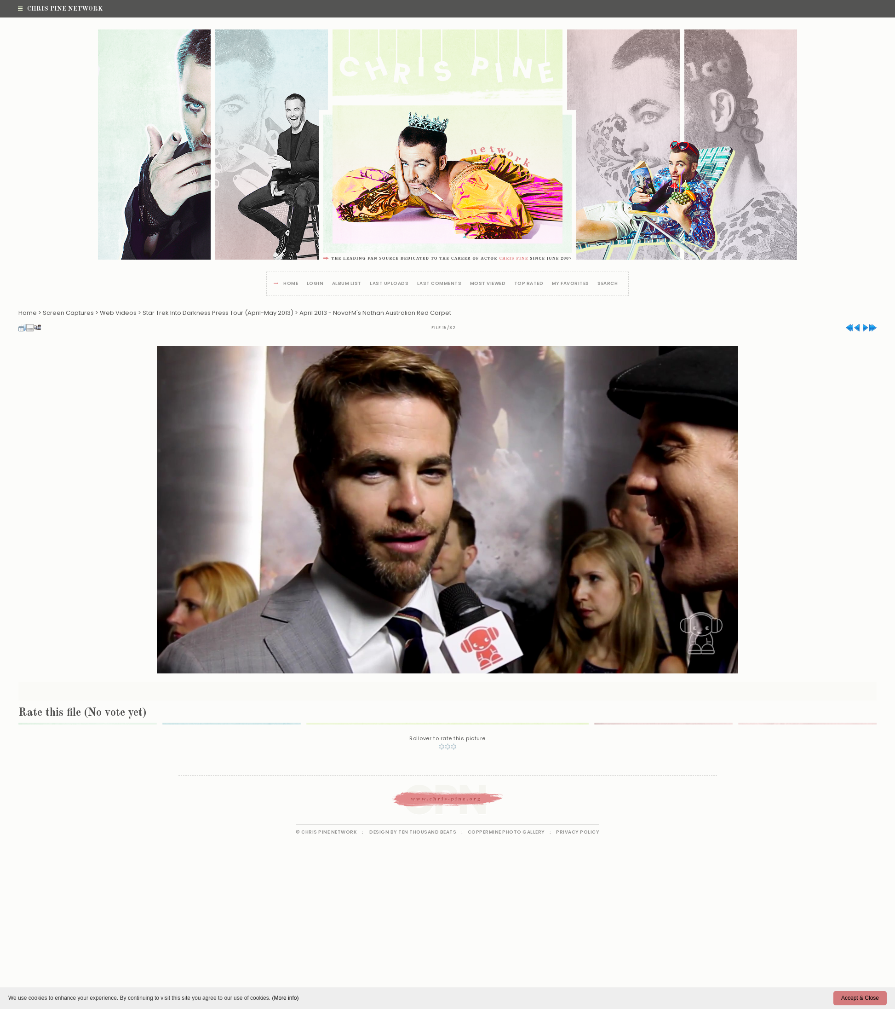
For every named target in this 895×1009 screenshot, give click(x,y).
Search (607, 284)
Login (315, 284)
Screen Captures (68, 312)
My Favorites (570, 284)
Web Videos (118, 312)
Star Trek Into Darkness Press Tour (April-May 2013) (218, 312)
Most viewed (488, 284)
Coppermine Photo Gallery (506, 832)
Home (290, 284)
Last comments (439, 284)
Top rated (529, 284)
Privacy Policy (577, 832)
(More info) (285, 998)
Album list (346, 284)
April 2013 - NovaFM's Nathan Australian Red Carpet (375, 312)
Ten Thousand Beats (427, 832)
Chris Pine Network (60, 9)
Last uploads (389, 284)
